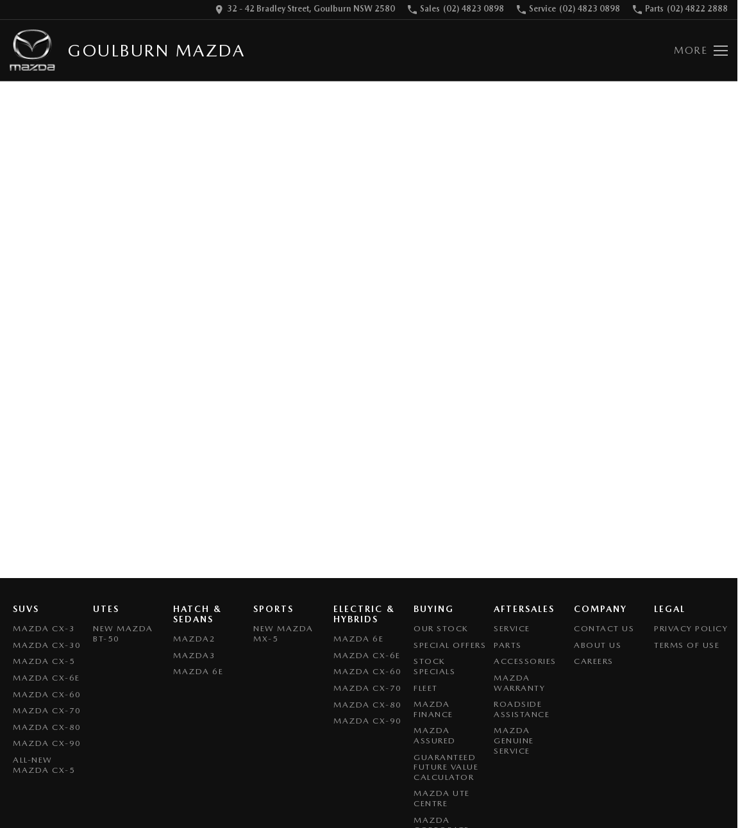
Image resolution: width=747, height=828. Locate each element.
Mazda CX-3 (44, 628)
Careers (594, 661)
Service (512, 628)
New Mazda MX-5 (283, 633)
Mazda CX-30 (47, 645)
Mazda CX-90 (47, 743)
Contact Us (604, 628)
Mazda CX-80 (47, 727)
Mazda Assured (435, 735)
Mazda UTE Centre (442, 798)
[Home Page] (32, 50)
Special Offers (450, 645)
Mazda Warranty (519, 683)
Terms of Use (686, 645)
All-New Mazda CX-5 (44, 765)
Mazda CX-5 (44, 661)
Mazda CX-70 (47, 710)
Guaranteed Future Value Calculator (446, 767)
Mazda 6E (198, 671)
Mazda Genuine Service (514, 740)
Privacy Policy (691, 628)
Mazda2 (194, 638)
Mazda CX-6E (46, 678)
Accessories (525, 661)
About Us (597, 645)
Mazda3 (194, 655)
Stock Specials (434, 666)
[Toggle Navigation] (701, 50)
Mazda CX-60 (47, 694)
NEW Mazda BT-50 (123, 633)
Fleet (426, 688)
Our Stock (441, 628)
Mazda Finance (433, 709)
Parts (508, 645)
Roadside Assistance (522, 709)
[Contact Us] (305, 9)
